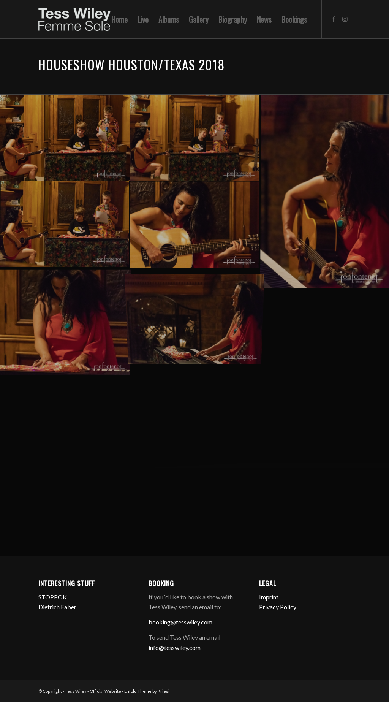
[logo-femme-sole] (74, 19)
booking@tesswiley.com (180, 622)
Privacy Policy (277, 606)
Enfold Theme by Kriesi (146, 691)
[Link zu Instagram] (345, 19)
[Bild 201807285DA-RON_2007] (195, 225)
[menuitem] (119, 19)
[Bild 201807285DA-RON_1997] (65, 321)
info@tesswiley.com (175, 647)
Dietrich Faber (57, 606)
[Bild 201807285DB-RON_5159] (65, 138)
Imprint (268, 597)
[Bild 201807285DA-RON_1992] (195, 312)
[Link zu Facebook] (333, 19)
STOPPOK (52, 597)
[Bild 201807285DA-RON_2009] (65, 225)
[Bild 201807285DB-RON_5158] (195, 138)
